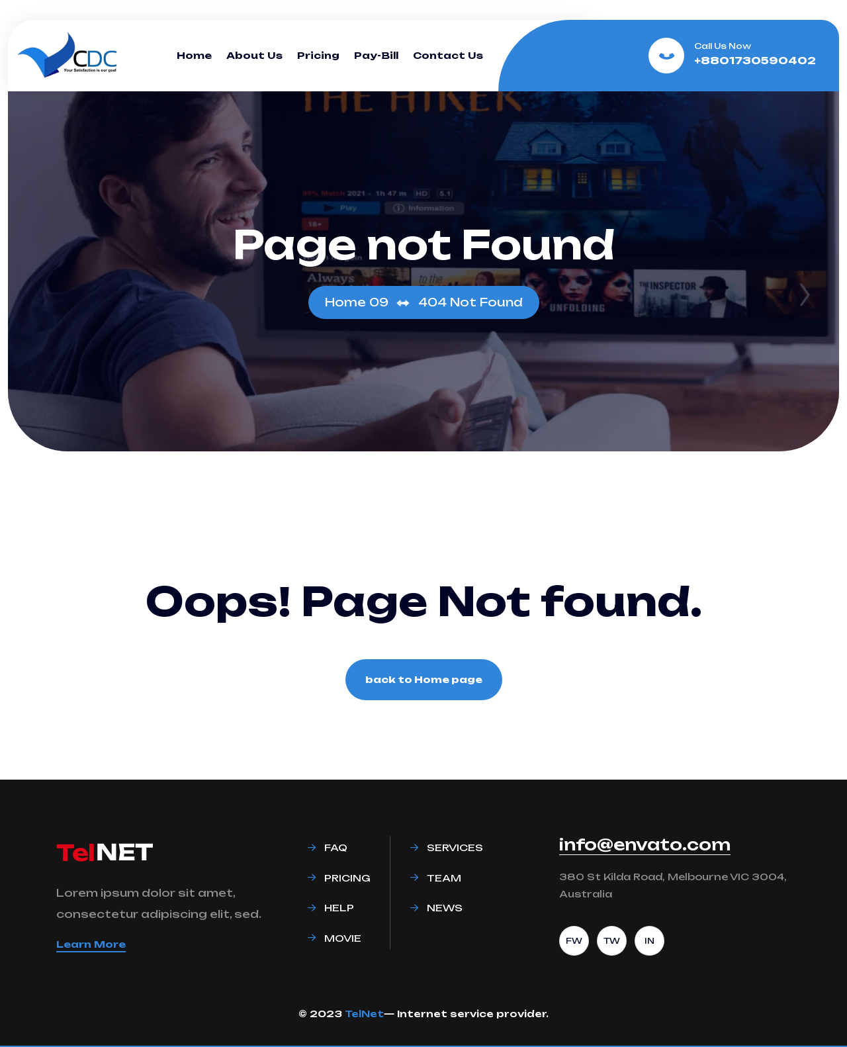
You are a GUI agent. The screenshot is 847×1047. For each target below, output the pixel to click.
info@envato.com (645, 844)
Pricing (318, 55)
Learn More (91, 944)
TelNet (364, 1013)
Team (444, 878)
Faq (335, 847)
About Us (254, 55)
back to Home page (423, 679)
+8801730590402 (755, 60)
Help (339, 907)
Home (194, 55)
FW (574, 941)
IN (649, 941)
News (445, 907)
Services (455, 847)
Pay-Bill (376, 55)
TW (611, 941)
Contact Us (448, 55)
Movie (342, 938)
